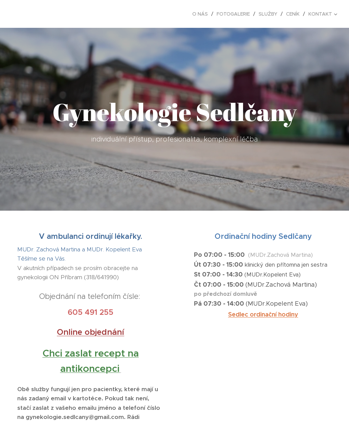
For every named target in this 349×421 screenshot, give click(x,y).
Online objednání (90, 332)
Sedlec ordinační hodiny (263, 314)
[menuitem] (202, 13)
